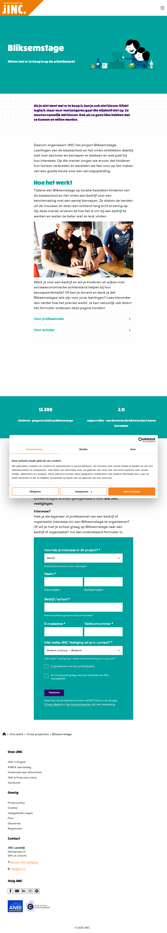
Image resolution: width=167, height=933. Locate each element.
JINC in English (17, 762)
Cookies (12, 808)
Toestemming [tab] (34, 449)
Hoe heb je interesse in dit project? (72, 550)
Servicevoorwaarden (78, 704)
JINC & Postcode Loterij (22, 777)
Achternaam (94, 590)
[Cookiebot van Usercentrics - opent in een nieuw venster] (140, 439)
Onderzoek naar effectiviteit (25, 772)
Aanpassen (83, 491)
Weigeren (35, 491)
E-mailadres (54, 624)
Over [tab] (133, 449)
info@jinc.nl (18, 869)
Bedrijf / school (57, 599)
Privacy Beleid (53, 704)
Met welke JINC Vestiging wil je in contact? (78, 643)
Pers (10, 818)
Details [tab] (83, 449)
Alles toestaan (131, 491)
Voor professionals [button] (49, 319)
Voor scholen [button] (44, 330)
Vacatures (14, 783)
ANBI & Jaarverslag (19, 767)
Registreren (15, 828)
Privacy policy (16, 803)
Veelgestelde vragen (20, 813)
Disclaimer (14, 823)
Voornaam (52, 590)
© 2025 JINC (82, 928)
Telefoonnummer (98, 624)
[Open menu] (161, 8)
